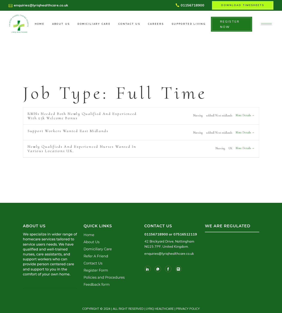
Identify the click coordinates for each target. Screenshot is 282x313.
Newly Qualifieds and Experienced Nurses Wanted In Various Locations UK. (81, 148)
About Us (91, 242)
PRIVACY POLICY (188, 309)
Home (89, 235)
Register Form (96, 270)
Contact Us (93, 263)
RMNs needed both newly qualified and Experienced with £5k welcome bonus (82, 115)
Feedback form (97, 284)
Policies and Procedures (104, 277)
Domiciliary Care (98, 249)
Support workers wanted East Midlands (67, 130)
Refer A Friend (96, 256)
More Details (245, 115)
